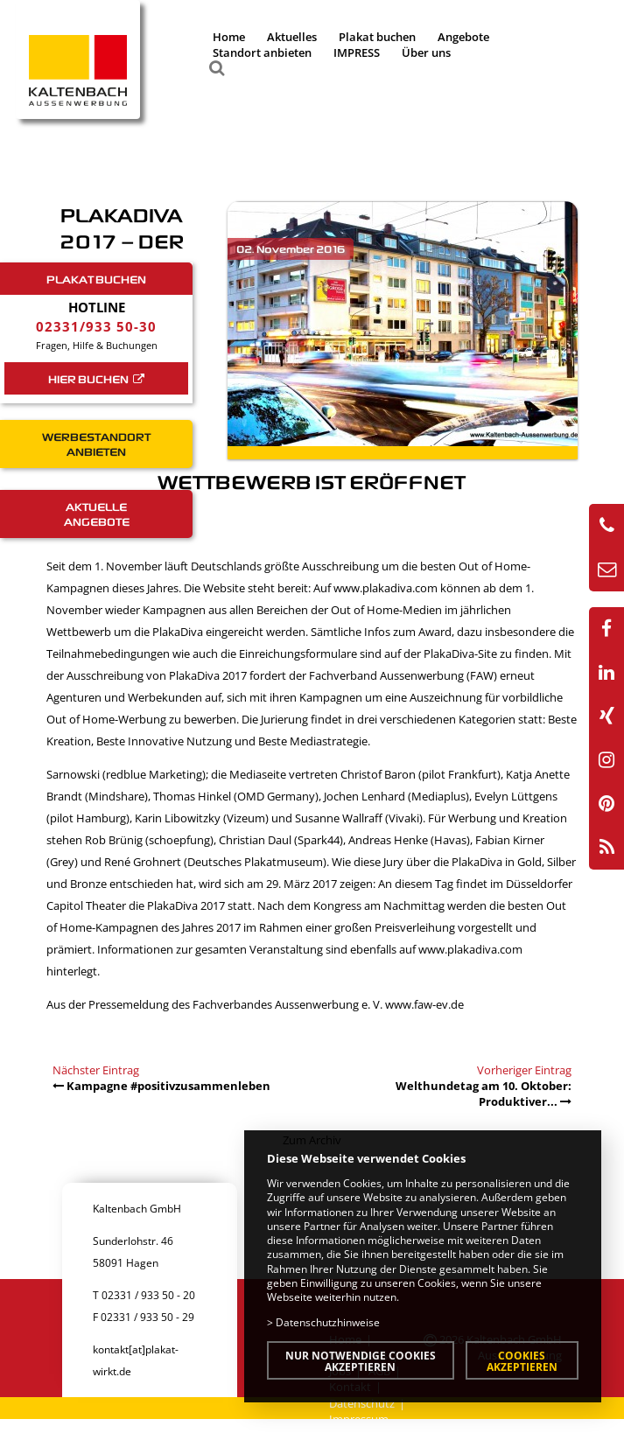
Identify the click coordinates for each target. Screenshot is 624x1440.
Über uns (426, 52)
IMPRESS (356, 52)
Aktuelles (292, 37)
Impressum (359, 1419)
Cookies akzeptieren (522, 1361)
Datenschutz (362, 1403)
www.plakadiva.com (385, 588)
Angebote (463, 37)
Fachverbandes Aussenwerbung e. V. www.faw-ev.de (328, 1004)
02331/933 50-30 (96, 326)
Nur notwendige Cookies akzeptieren (360, 1361)
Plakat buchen (377, 37)
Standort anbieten (262, 52)
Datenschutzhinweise (328, 1322)
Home (229, 37)
